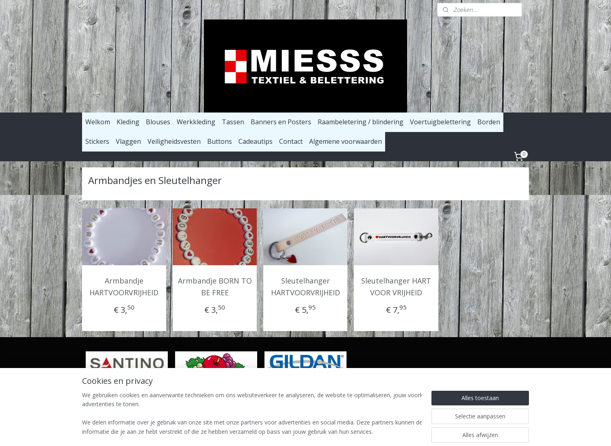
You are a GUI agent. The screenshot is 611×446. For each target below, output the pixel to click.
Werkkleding (196, 121)
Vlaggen (128, 141)
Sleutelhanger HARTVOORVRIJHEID (305, 286)
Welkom (97, 121)
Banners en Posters (281, 121)
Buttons (219, 141)
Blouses (158, 121)
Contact (291, 141)
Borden (488, 121)
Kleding (128, 121)
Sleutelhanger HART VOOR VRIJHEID (396, 286)
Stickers (97, 141)
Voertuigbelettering (440, 121)
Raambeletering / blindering (360, 121)
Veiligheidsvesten (174, 141)
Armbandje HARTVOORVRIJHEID (124, 286)
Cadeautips (255, 141)
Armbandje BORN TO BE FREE (215, 286)
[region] (252, 414)
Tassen (233, 121)
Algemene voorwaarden (345, 141)
